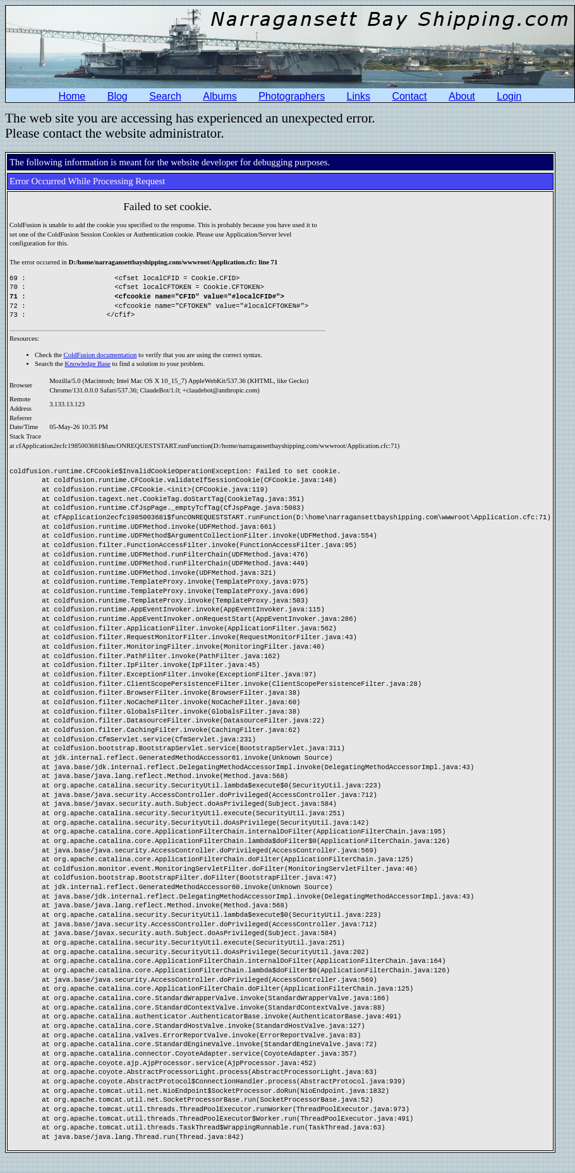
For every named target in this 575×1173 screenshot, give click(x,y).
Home (72, 96)
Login (509, 96)
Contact (409, 96)
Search (165, 96)
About (462, 96)
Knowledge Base (87, 363)
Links (358, 96)
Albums (219, 96)
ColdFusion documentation (100, 354)
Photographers (291, 96)
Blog (117, 96)
